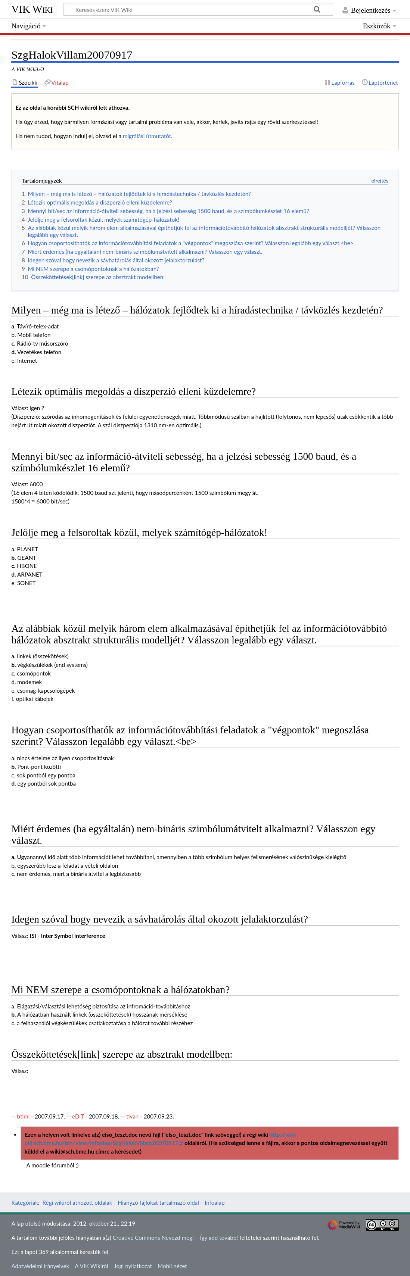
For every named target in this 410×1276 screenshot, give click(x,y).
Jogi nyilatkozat (133, 1266)
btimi (23, 1116)
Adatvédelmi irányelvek (40, 1266)
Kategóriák (24, 1202)
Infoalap (214, 1202)
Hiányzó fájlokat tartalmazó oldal (158, 1202)
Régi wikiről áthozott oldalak (77, 1202)
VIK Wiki (32, 9)
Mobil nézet (172, 1266)
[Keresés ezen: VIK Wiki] (198, 9)
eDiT (78, 1116)
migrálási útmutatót (147, 135)
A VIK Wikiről (91, 1266)
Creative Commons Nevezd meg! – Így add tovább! (175, 1237)
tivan (132, 1116)
